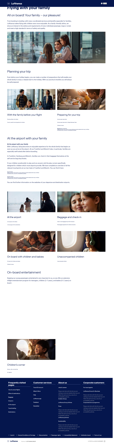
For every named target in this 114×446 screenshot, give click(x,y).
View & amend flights (14, 390)
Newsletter (36, 406)
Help (34, 395)
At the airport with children (12, 221)
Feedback (36, 402)
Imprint (11, 435)
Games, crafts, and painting (12, 369)
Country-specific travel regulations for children (16, 122)
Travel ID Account (38, 387)
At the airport (12, 404)
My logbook (9, 372)
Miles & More (37, 391)
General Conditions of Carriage (25, 435)
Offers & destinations (14, 393)
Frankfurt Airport (10, 176)
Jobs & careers (62, 387)
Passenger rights (55, 435)
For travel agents (88, 387)
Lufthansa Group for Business (91, 391)
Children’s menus (60, 125)
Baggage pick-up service (62, 128)
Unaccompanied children (62, 261)
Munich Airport (10, 171)
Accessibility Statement (69, 435)
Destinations (11, 412)
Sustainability (62, 421)
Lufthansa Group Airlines (65, 402)
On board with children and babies (13, 261)
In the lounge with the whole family (13, 224)
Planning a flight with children (12, 119)
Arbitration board (85, 435)
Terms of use (96, 435)
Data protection (42, 435)
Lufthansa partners (63, 417)
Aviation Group (62, 399)
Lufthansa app (37, 398)
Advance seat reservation (62, 119)
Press (59, 406)
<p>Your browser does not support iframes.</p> (56, 309)
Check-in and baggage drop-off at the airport (65, 221)
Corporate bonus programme (91, 402)
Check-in (10, 401)
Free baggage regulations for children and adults (66, 224)
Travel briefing (12, 408)
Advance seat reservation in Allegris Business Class (67, 122)
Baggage (10, 397)
